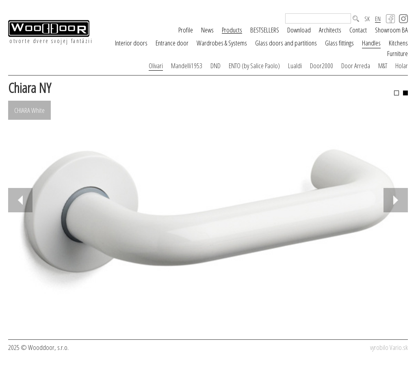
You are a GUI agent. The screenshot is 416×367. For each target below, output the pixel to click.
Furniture (397, 53)
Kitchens (398, 42)
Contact (358, 29)
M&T (382, 65)
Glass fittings (339, 42)
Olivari (156, 65)
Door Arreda (355, 65)
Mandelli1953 (186, 65)
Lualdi (295, 65)
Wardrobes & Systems (222, 42)
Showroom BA (391, 29)
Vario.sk (399, 347)
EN (378, 19)
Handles (371, 42)
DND (215, 65)
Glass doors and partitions (286, 42)
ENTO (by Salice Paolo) (254, 65)
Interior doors (131, 42)
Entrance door (172, 42)
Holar (401, 65)
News (207, 29)
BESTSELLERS (264, 29)
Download (299, 29)
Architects (330, 29)
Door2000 (321, 65)
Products (232, 30)
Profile (185, 29)
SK (367, 18)
